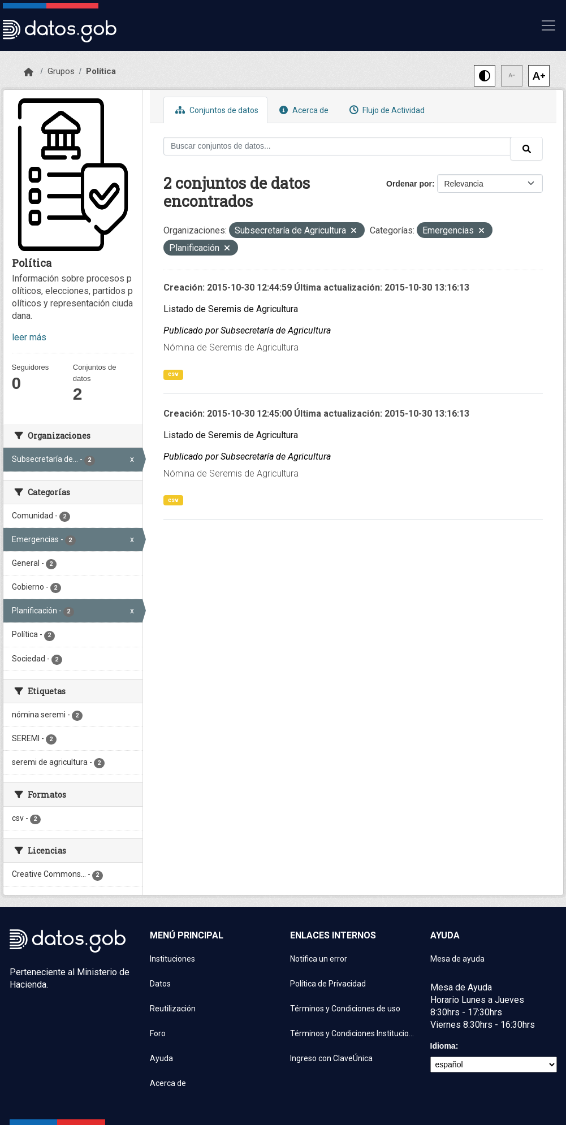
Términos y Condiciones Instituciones (353, 1033)
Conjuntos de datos (215, 110)
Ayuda (161, 1058)
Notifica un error (318, 958)
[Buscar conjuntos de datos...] (337, 146)
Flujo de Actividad (386, 110)
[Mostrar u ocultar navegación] (548, 25)
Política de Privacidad (328, 983)
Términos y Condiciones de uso (345, 1008)
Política (101, 71)
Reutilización (173, 1008)
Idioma (443, 1045)
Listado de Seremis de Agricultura (230, 309)
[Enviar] (526, 149)
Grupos (61, 71)
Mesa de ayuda (457, 958)
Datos (160, 983)
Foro (158, 1033)
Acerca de (302, 110)
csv (173, 374)
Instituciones (172, 958)
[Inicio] (28, 72)
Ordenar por (409, 183)
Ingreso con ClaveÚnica (331, 1058)
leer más (29, 337)
